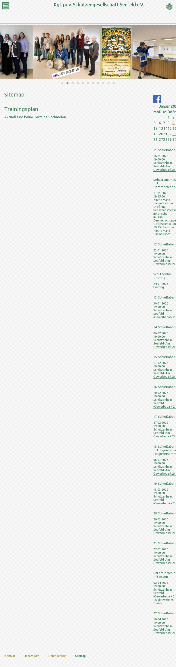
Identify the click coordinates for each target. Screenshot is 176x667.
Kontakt (9, 656)
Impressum (31, 656)
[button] (62, 83)
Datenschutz (57, 656)
